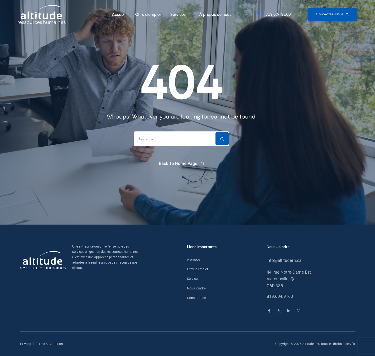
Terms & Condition (49, 344)
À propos (193, 259)
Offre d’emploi (148, 14)
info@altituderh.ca (284, 260)
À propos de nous (215, 14)
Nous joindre (196, 288)
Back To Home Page (178, 163)
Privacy (25, 344)
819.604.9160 (280, 296)
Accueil (119, 14)
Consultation (196, 298)
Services (178, 14)
